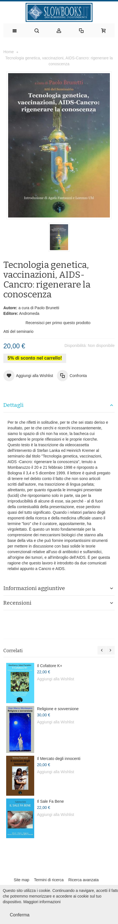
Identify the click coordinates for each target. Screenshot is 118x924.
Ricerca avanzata (83, 880)
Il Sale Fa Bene (50, 801)
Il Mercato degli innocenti (58, 758)
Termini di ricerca (49, 880)
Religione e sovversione (58, 709)
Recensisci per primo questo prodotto (58, 322)
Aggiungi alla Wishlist (55, 679)
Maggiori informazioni (42, 902)
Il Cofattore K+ (49, 665)
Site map (21, 880)
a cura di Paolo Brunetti (38, 308)
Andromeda (29, 313)
